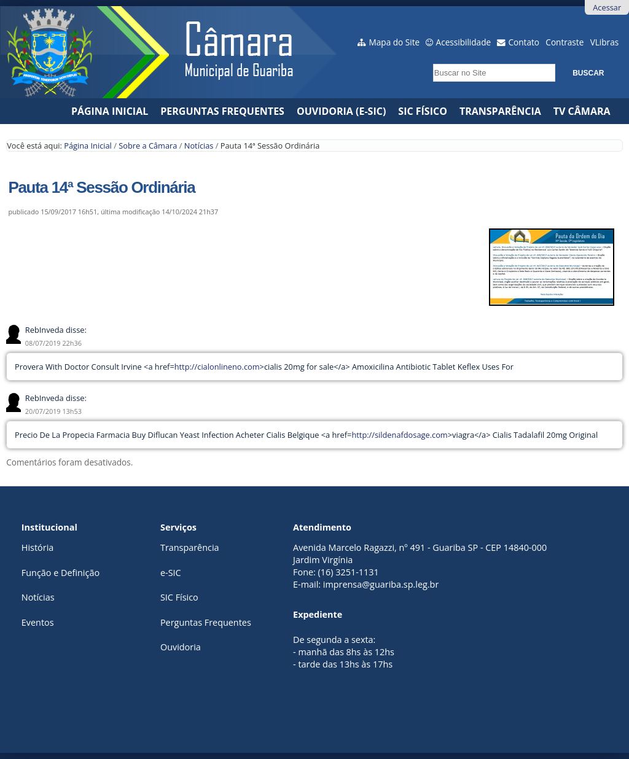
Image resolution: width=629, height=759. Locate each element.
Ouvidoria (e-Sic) (341, 111)
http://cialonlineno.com (217, 366)
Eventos (37, 622)
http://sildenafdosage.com (399, 434)
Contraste (564, 42)
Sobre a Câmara (148, 145)
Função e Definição (60, 572)
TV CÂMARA (582, 111)
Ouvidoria (180, 647)
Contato (524, 42)
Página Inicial (109, 111)
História (37, 547)
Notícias (199, 145)
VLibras (604, 42)
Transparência (500, 111)
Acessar (607, 7)
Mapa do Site (394, 42)
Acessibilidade (463, 42)
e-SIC (170, 572)
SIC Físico (422, 111)
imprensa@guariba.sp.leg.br (381, 584)
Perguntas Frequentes (222, 111)
